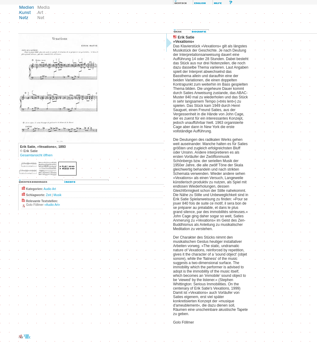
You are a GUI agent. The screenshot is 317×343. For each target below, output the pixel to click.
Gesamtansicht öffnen (36, 155)
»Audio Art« (52, 204)
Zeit (48, 195)
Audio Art (50, 189)
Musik (57, 195)
